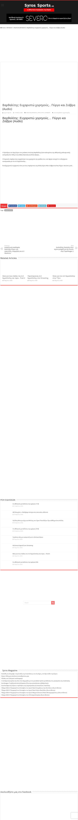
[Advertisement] (39, 45)
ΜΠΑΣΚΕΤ (9, 28)
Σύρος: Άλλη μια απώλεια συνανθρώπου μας (15, 676)
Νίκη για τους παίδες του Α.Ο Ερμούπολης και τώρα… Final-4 (13, 277)
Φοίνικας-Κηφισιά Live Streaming (23, 545)
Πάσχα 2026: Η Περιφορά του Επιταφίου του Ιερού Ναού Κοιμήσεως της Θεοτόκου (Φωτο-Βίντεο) (31, 688)
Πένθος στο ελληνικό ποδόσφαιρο (12, 678)
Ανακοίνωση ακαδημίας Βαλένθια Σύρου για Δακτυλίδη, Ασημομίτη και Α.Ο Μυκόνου (14, 249)
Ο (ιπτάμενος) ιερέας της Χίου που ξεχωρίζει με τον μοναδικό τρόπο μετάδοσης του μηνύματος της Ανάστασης (35, 681)
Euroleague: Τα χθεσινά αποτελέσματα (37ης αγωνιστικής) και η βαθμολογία (24, 683)
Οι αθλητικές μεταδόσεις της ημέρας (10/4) (26, 529)
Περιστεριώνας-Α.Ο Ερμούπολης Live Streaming (38, 277)
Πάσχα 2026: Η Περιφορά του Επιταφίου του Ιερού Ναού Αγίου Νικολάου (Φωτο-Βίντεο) (28, 690)
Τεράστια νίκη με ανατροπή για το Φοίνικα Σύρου (28, 537)
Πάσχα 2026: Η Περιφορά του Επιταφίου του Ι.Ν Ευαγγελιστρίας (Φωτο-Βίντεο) (25, 695)
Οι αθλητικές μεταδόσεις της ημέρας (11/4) (26, 504)
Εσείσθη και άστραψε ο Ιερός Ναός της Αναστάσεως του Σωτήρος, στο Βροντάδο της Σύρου (29, 674)
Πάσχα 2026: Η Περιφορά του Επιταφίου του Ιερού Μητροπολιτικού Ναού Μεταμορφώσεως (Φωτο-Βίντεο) (34, 693)
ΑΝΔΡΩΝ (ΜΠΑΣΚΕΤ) (20, 28)
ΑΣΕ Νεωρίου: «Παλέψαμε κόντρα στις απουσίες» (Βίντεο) (30, 512)
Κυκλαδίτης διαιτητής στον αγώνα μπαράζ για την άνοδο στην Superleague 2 (63, 248)
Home (3, 28)
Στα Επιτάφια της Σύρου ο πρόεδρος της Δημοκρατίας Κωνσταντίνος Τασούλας (25, 685)
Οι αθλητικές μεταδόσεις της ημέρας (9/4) (25, 562)
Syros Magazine (9, 670)
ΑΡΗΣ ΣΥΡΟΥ (41, 112)
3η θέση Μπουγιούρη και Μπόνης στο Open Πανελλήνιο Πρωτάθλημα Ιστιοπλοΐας (38, 520)
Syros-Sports (7, 112)
